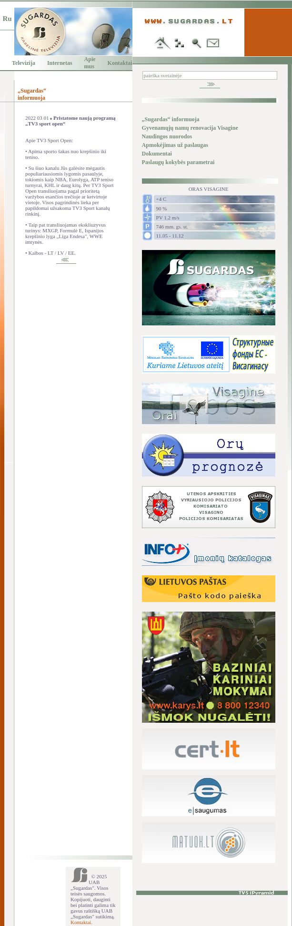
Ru (6, 18)
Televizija (23, 63)
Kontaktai (120, 63)
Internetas (59, 63)
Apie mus (90, 63)
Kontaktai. (81, 922)
